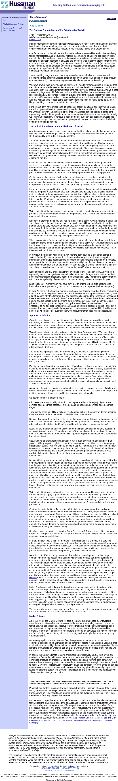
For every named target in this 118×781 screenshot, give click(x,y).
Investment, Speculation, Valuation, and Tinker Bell (86, 718)
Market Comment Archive (13, 24)
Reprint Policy (35, 40)
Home (5, 20)
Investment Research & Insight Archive (12, 29)
